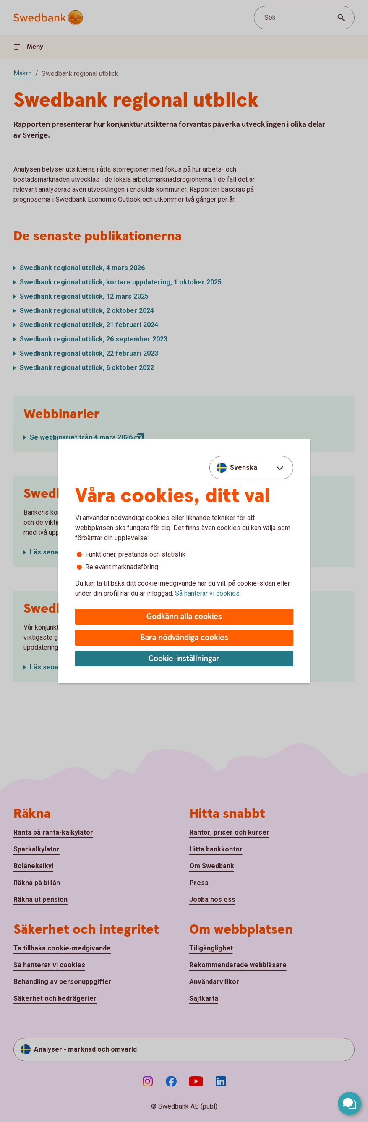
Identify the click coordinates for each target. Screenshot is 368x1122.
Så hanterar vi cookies (207, 593)
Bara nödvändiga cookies (184, 638)
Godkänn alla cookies (184, 617)
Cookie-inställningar (184, 658)
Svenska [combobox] (243, 467)
